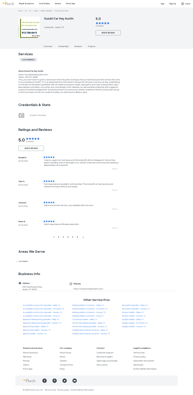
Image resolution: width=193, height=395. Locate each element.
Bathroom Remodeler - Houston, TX (37, 330)
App (162, 4)
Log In (185, 4)
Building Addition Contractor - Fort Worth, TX (89, 309)
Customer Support (105, 353)
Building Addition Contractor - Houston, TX (89, 312)
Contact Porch (66, 365)
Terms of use (139, 353)
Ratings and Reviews (35, 130)
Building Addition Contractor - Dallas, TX (88, 305)
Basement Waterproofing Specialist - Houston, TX (42, 323)
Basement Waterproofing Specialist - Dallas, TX (41, 319)
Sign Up (172, 4)
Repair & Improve (26, 3)
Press (62, 369)
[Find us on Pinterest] (54, 381)
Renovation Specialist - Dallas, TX (135, 305)
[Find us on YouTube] (74, 381)
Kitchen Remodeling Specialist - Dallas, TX (88, 323)
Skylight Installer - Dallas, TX (133, 319)
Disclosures (138, 365)
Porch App (70, 3)
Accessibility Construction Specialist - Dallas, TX (41, 305)
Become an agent (105, 357)
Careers (63, 361)
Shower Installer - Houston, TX (134, 316)
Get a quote (102, 365)
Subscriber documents (143, 361)
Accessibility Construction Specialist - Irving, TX (41, 316)
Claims (26, 365)
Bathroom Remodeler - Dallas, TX (35, 327)
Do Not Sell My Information (145, 369)
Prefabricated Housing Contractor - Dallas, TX (90, 330)
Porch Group (65, 353)
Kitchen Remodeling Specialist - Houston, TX (89, 327)
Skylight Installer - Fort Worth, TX (134, 323)
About (62, 357)
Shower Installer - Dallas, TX (132, 312)
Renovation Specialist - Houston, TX (136, 309)
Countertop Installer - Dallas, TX (84, 319)
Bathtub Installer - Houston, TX (35, 334)
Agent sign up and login (107, 361)
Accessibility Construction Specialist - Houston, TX (42, 312)
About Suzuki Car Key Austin (31, 71)
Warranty (27, 357)
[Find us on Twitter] (64, 381)
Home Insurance (30, 353)
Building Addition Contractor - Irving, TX (87, 316)
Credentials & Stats (34, 105)
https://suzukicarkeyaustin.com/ (88, 289)
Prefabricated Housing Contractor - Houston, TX (91, 334)
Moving (26, 361)
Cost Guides (44, 3)
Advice (58, 3)
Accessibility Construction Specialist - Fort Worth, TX (43, 309)
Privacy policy (139, 357)
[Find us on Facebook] (44, 381)
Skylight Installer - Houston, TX (134, 327)
